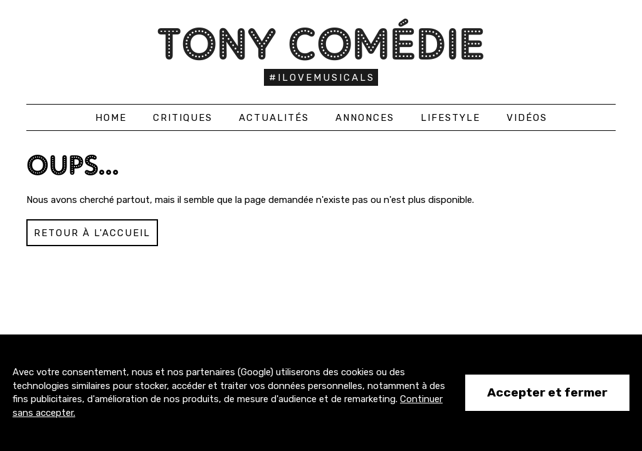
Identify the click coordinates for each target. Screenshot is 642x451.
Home (111, 117)
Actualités (274, 117)
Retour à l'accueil (92, 233)
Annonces (364, 117)
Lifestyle (450, 117)
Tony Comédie (321, 43)
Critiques (183, 117)
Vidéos (527, 117)
